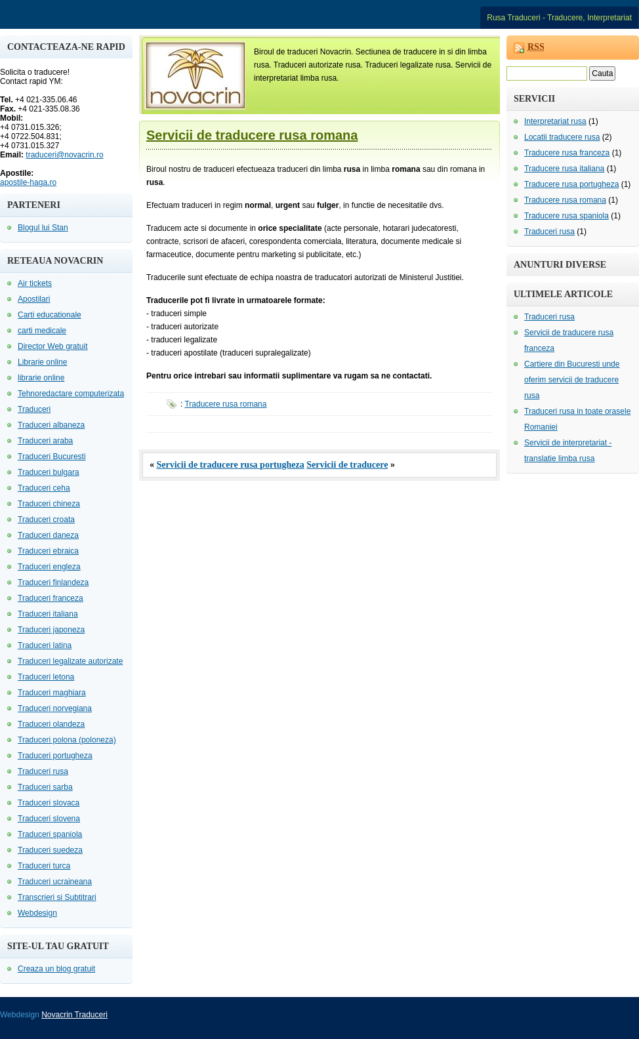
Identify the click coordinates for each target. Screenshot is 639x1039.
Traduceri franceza (50, 598)
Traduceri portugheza (55, 755)
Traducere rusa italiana (564, 168)
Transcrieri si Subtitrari (57, 897)
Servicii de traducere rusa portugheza (230, 465)
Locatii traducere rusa (562, 137)
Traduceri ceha (44, 488)
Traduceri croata (46, 519)
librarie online (41, 377)
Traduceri (34, 409)
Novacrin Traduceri (74, 1014)
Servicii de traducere (347, 465)
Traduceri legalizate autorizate (70, 661)
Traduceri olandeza (51, 724)
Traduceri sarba (45, 787)
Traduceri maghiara (52, 692)
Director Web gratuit (52, 346)
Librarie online (42, 362)
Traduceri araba (45, 440)
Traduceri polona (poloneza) (67, 739)
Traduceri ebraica (48, 551)
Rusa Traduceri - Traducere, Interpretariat (559, 17)
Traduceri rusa (43, 771)
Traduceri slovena (49, 818)
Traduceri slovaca (48, 802)
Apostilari (34, 299)
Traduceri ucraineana (55, 881)
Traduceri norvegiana (55, 708)
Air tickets (35, 283)
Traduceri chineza (49, 503)
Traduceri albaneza (51, 425)
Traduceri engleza (49, 566)
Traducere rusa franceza (566, 152)
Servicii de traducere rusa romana (252, 135)
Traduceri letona (46, 677)
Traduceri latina (45, 645)
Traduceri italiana (48, 614)
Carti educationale (49, 314)
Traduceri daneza (48, 535)
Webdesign (37, 913)
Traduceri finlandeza (53, 582)
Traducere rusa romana (225, 404)
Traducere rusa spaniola (566, 215)
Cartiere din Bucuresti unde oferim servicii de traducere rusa (571, 379)
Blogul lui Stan (43, 227)
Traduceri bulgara (48, 472)
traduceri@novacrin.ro (64, 154)
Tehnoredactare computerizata (71, 393)
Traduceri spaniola (50, 834)
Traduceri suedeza (50, 850)
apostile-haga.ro (28, 182)
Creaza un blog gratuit (56, 968)
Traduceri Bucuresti (52, 456)
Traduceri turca (44, 865)
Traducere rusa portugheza (571, 184)
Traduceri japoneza (51, 629)
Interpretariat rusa (555, 121)
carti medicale (42, 330)
